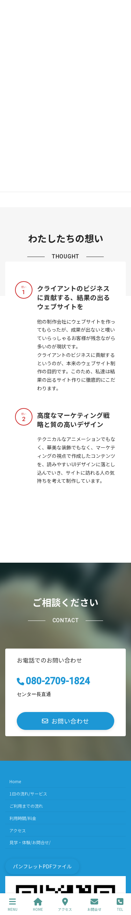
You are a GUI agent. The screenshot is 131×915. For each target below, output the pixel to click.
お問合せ (94, 904)
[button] (65, 721)
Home (15, 781)
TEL (120, 904)
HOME (38, 904)
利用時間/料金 (22, 818)
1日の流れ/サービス (28, 794)
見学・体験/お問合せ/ (30, 842)
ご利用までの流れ (26, 806)
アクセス (17, 830)
